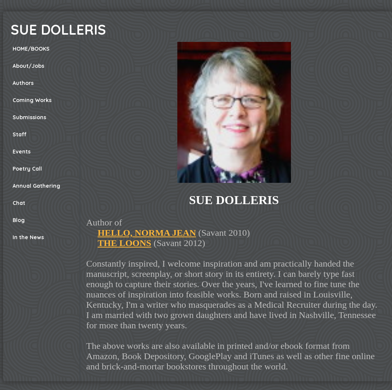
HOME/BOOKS (31, 48)
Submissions (29, 117)
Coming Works (32, 100)
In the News (28, 237)
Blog (19, 220)
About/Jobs (28, 65)
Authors (23, 83)
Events (22, 151)
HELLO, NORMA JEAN (147, 233)
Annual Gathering (36, 185)
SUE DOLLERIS (58, 29)
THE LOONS (124, 243)
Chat (19, 203)
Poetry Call (27, 168)
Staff (20, 134)
